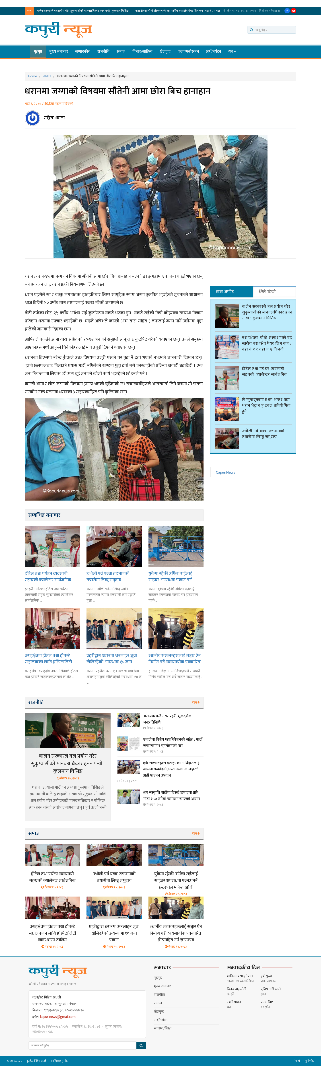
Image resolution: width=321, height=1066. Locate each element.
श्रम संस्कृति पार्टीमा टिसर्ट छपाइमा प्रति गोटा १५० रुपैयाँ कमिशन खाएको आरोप (171, 796)
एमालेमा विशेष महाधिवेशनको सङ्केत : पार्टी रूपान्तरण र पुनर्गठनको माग (172, 742)
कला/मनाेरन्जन (188, 51)
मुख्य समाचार (58, 51)
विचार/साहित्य (142, 51)
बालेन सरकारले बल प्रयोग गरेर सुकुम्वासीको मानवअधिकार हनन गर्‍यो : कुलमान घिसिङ (68, 763)
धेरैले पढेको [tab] (267, 291)
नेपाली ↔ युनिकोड (304, 1060)
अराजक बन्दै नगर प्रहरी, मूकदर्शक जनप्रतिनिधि (167, 719)
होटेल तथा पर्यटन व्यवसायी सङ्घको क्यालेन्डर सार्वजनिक (112, 10)
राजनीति (103, 51)
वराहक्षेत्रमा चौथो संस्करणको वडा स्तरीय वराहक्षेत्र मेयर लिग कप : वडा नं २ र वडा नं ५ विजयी (267, 341)
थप (232, 51)
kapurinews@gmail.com (58, 1017)
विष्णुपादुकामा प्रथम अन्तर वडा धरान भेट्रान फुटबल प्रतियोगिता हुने (184, 10)
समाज (121, 51)
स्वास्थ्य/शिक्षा (162, 1028)
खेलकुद (165, 51)
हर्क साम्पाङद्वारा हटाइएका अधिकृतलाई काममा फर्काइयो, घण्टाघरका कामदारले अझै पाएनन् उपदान (171, 769)
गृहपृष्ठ (38, 51)
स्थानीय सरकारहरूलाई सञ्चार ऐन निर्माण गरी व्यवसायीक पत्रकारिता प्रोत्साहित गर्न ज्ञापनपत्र (174, 659)
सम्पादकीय (82, 51)
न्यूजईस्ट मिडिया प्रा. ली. (36, 1061)
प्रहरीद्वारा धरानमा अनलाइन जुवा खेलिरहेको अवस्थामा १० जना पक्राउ (111, 659)
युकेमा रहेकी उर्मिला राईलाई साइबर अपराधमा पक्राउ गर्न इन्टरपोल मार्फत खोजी (170, 577)
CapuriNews (225, 470)
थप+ (196, 702)
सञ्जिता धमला (54, 118)
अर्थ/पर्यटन (213, 51)
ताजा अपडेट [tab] (225, 291)
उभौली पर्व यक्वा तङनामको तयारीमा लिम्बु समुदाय (107, 577)
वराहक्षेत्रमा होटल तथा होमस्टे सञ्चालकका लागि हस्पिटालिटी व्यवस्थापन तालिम (48, 659)
